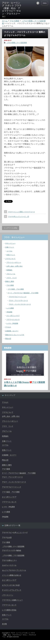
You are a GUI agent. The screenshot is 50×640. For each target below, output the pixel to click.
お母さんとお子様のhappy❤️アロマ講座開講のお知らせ (24, 384)
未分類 (4, 624)
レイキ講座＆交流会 (9, 610)
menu (45, 3)
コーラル (9, 251)
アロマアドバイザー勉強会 (11, 550)
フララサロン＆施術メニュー (12, 600)
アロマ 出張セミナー (9, 560)
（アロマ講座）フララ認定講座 (13, 555)
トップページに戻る (10, 228)
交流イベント (10, 255)
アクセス (8, 327)
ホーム (5, 21)
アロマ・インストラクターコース (20, 304)
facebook (37, 3)
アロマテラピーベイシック (17, 296)
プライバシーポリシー (13, 262)
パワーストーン (7, 595)
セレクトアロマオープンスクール (14, 570)
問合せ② (8, 338)
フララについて (10, 258)
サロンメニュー (10, 243)
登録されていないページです (14, 335)
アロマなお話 (7, 537)
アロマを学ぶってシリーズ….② (18, 216)
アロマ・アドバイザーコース (18, 300)
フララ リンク (11, 277)
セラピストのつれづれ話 (11, 585)
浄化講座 (9, 312)
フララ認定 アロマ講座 (16, 289)
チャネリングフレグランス (11, 590)
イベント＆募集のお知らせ (11, 575)
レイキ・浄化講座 (12, 323)
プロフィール (10, 274)
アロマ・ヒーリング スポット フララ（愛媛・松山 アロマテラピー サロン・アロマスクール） (19, 634)
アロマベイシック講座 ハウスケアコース (21, 212)
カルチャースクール (9, 565)
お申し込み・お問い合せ (14, 266)
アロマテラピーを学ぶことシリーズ (15, 532)
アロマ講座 (10, 285)
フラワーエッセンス (13, 319)
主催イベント (9, 247)
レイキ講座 (10, 308)
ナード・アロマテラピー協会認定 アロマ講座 (23, 293)
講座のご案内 (9, 281)
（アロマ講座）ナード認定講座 (16, 42)
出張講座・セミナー (11, 331)
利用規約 (9, 270)
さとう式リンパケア (13, 315)
